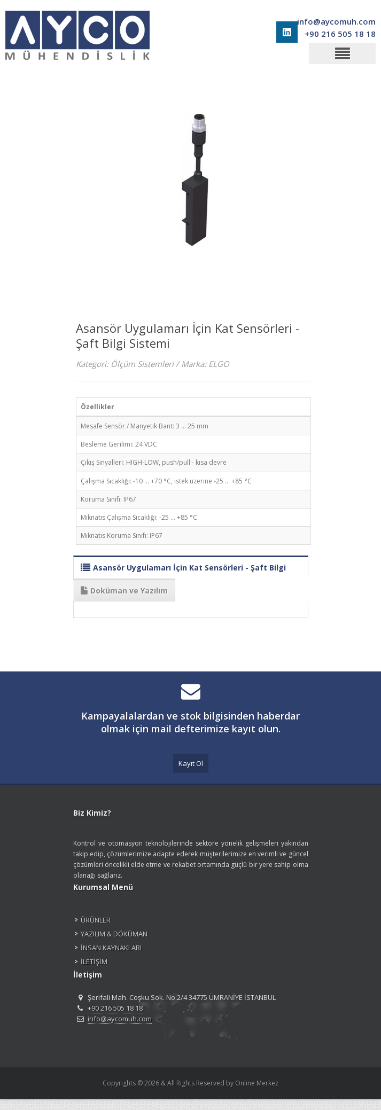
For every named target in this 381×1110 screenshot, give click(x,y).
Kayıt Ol (190, 763)
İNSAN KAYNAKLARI (111, 947)
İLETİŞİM (94, 961)
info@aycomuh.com (336, 21)
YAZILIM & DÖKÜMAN (114, 934)
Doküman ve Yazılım (124, 591)
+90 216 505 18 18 (340, 33)
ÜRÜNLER (96, 920)
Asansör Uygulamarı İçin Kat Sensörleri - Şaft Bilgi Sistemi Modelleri (183, 575)
